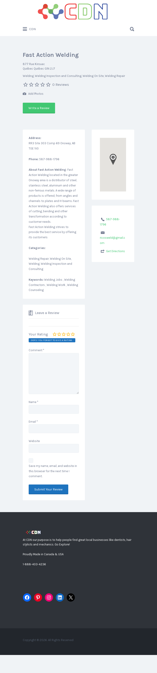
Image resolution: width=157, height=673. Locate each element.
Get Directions (115, 251)
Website (34, 441)
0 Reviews (60, 84)
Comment (36, 350)
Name (33, 402)
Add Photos (33, 94)
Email (33, 421)
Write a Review (38, 108)
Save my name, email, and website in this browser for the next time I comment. (53, 471)
